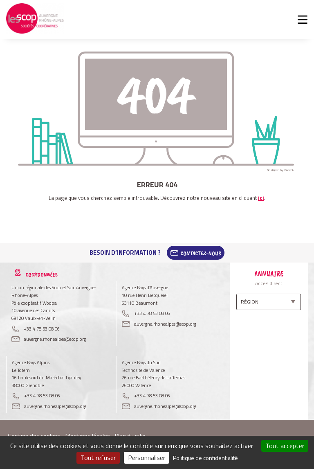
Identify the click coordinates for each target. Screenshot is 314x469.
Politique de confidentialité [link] (205, 457)
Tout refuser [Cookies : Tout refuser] (98, 457)
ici (261, 198)
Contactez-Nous (201, 252)
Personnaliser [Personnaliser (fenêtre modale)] (146, 457)
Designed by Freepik (280, 170)
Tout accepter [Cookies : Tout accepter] (284, 446)
